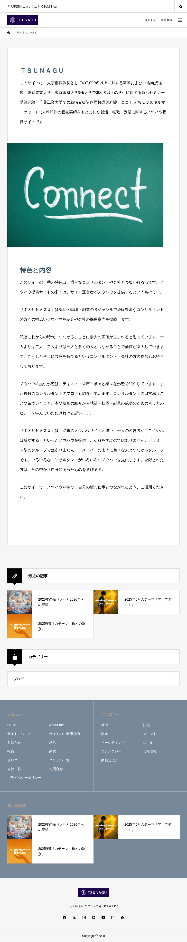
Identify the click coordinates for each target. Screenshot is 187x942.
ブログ (18, 679)
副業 (52, 751)
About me (56, 725)
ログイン (150, 20)
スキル (148, 742)
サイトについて (19, 734)
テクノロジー (111, 751)
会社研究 (150, 751)
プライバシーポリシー (24, 778)
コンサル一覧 (59, 760)
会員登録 (166, 20)
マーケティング (113, 742)
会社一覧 (14, 769)
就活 (52, 742)
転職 (10, 751)
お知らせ (14, 742)
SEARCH (180, 6)
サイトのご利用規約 (64, 734)
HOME (12, 725)
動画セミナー (111, 760)
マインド (150, 734)
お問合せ (56, 769)
